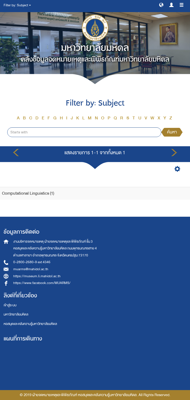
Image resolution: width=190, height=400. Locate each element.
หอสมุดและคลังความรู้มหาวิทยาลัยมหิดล (30, 324)
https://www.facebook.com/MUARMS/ (41, 283)
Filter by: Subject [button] (17, 5)
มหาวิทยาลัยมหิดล (16, 314)
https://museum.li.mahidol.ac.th (37, 276)
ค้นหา (172, 132)
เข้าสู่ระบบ (10, 305)
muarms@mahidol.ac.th (30, 269)
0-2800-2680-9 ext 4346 (31, 262)
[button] (161, 4)
